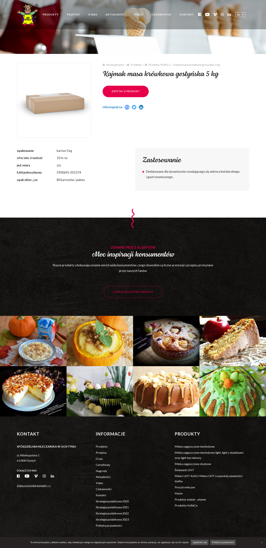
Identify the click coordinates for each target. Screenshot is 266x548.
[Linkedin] (142, 107)
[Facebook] (128, 107)
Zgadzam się (199, 542)
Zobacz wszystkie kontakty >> (34, 485)
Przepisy (73, 14)
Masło (179, 493)
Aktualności (115, 14)
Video (138, 14)
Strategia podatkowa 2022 (112, 513)
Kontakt (187, 14)
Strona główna (115, 64)
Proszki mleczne (185, 487)
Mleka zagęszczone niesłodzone (195, 446)
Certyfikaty (103, 464)
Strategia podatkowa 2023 (112, 519)
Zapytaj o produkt (126, 91)
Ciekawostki (161, 14)
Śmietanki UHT (184, 470)
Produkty (50, 14)
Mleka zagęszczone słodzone (193, 464)
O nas (92, 14)
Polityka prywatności (109, 525)
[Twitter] (135, 107)
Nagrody (101, 471)
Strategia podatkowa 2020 (112, 501)
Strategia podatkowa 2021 (112, 507)
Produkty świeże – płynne (190, 499)
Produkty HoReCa (159, 64)
